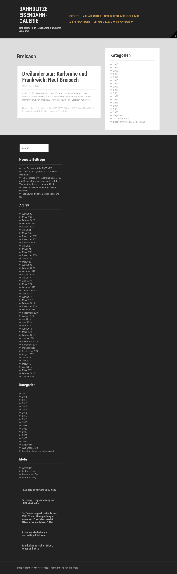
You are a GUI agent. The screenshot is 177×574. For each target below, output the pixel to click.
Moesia (60, 568)
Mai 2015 (26, 364)
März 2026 (27, 217)
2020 (115, 93)
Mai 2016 (26, 325)
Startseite (74, 16)
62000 (54, 108)
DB (40, 111)
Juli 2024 (26, 230)
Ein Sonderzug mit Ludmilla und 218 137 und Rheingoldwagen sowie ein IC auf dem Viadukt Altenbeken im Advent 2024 (40, 181)
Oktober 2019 (28, 271)
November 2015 (30, 345)
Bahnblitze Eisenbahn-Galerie (33, 15)
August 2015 (28, 354)
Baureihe (26, 111)
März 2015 (27, 370)
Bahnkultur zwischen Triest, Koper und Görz (37, 547)
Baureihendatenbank (79, 22)
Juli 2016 (26, 319)
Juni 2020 (27, 258)
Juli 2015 (26, 357)
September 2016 (30, 313)
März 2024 (27, 233)
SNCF (65, 111)
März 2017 (27, 300)
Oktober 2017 (28, 287)
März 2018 (27, 284)
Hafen (45, 111)
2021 (115, 96)
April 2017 (27, 297)
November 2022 (30, 236)
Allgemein (118, 115)
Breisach (34, 111)
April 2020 (27, 265)
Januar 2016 (28, 338)
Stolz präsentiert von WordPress (32, 568)
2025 (115, 109)
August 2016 (28, 316)
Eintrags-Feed (29, 471)
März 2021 (27, 252)
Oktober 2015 (28, 348)
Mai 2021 (26, 249)
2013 (115, 74)
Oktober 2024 (28, 223)
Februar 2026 (28, 220)
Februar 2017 (28, 303)
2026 (115, 112)
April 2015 (27, 367)
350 (49, 108)
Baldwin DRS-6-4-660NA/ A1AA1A (79, 108)
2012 (115, 71)
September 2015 (30, 351)
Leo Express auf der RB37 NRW (37, 168)
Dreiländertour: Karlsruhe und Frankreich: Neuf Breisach (54, 77)
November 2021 (30, 239)
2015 (115, 80)
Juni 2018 (27, 281)
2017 (115, 87)
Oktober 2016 (28, 309)
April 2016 (27, 329)
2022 (115, 99)
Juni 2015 (27, 360)
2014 (115, 77)
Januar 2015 (28, 376)
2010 (115, 64)
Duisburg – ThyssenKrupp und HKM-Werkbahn (38, 501)
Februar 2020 (28, 268)
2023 (115, 102)
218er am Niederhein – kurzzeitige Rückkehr (34, 534)
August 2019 (28, 274)
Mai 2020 (26, 262)
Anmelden (27, 468)
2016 (115, 83)
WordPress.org (29, 477)
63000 (60, 108)
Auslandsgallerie (92, 16)
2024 (115, 106)
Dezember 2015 (30, 341)
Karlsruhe (53, 111)
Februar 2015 (28, 373)
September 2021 (30, 242)
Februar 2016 (28, 335)
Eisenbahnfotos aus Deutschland (121, 16)
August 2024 (28, 226)
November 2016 (30, 306)
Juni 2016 (27, 322)
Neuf (60, 111)
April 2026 (27, 214)
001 (45, 108)
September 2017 (30, 290)
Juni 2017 (27, 293)
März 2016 (27, 332)
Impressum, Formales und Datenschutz (113, 22)
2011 (115, 67)
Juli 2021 (26, 246)
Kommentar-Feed (30, 474)
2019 (115, 90)
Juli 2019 (26, 278)
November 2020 (30, 255)
